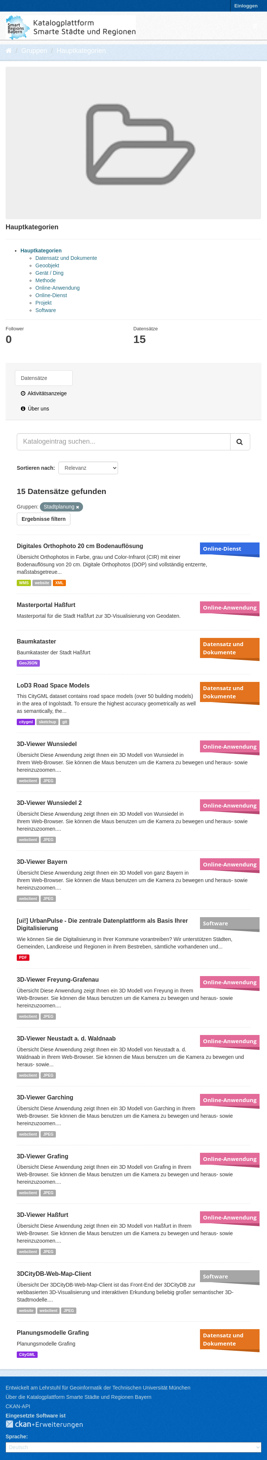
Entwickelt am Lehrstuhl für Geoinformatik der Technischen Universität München (98, 1388)
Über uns (35, 409)
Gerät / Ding (49, 273)
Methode (45, 280)
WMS (24, 582)
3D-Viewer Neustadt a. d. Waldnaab (66, 1038)
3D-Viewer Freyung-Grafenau (58, 979)
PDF (23, 957)
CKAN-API (18, 1406)
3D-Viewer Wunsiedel (47, 744)
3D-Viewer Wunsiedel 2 (49, 803)
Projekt (43, 303)
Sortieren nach (35, 468)
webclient (28, 780)
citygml (26, 722)
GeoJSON (28, 663)
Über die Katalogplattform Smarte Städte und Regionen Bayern (78, 1397)
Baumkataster (36, 641)
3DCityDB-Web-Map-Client (54, 1274)
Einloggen (246, 6)
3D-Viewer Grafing (42, 1156)
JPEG (48, 780)
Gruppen (34, 50)
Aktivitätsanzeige (44, 393)
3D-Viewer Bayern (42, 862)
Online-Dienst (51, 295)
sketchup (47, 722)
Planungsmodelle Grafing (53, 1333)
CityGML (27, 1354)
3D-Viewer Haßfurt (42, 1215)
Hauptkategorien (81, 50)
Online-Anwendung (57, 288)
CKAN (50, 1424)
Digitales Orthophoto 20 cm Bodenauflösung (80, 546)
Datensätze (34, 378)
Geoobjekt (47, 265)
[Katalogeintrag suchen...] (124, 441)
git (64, 722)
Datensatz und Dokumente (66, 258)
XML (59, 582)
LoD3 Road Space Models (53, 685)
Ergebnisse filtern (44, 519)
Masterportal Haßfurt (46, 605)
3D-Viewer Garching (45, 1097)
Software (45, 310)
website (42, 582)
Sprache (16, 1436)
